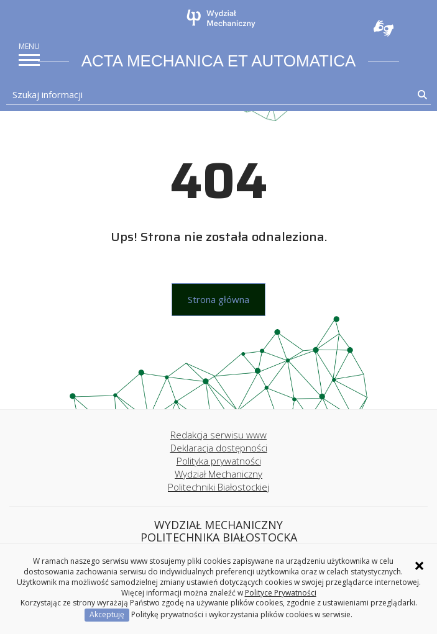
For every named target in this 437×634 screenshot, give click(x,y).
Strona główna (218, 299)
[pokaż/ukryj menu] (29, 60)
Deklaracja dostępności (218, 448)
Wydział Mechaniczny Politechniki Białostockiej (218, 480)
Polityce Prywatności (280, 592)
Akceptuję (107, 614)
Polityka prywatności (219, 461)
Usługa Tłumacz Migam (383, 28)
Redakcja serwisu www (218, 434)
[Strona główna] (222, 18)
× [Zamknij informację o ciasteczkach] (419, 565)
